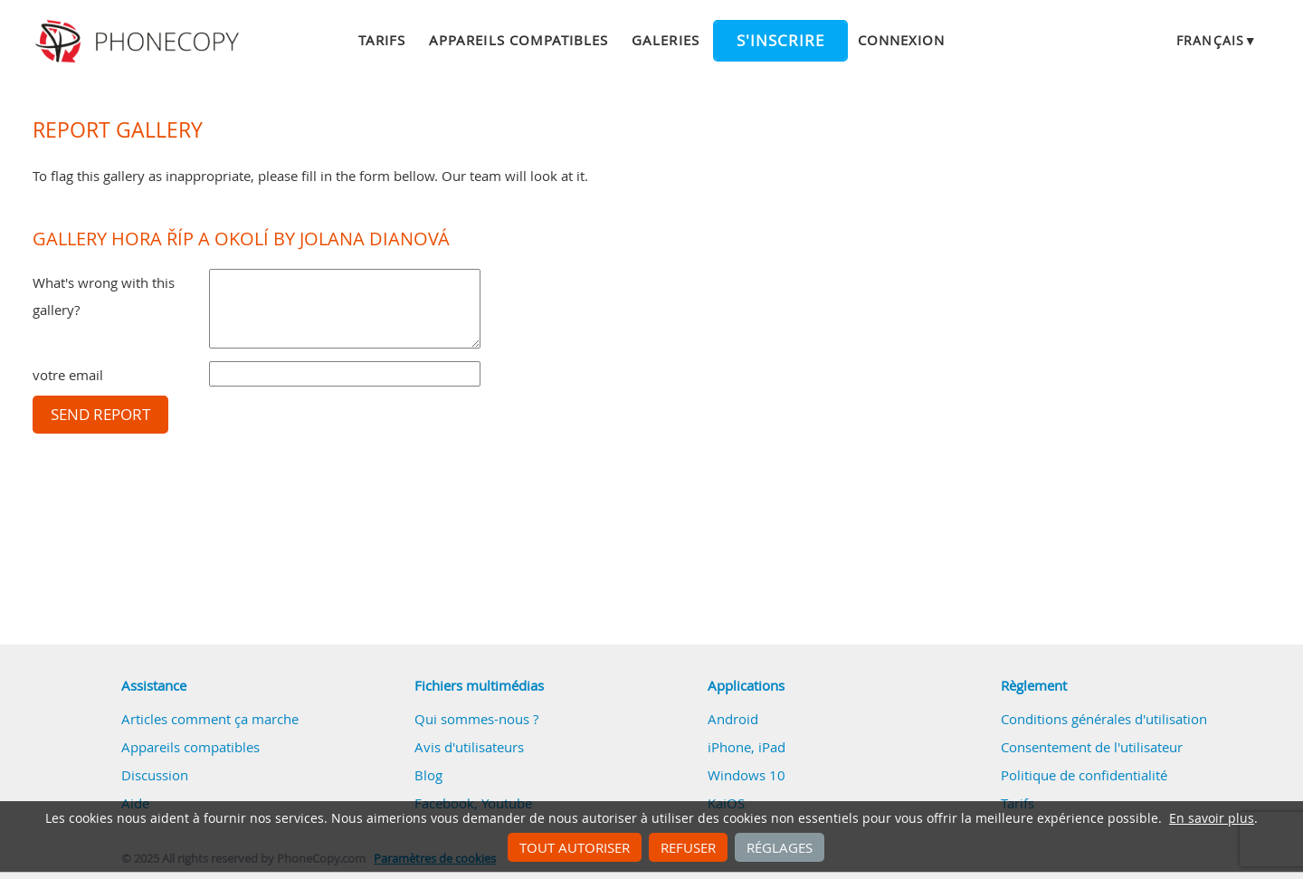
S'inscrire (780, 41)
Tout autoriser (574, 847)
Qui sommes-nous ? (476, 719)
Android (733, 719)
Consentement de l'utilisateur (1092, 747)
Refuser (688, 847)
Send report (100, 415)
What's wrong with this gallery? (104, 296)
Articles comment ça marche (210, 719)
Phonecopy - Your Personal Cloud (140, 41)
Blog (428, 775)
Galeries (665, 40)
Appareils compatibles (518, 40)
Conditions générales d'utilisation (1104, 719)
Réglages (780, 847)
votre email (68, 375)
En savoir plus (1211, 818)
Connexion (901, 40)
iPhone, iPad (746, 747)
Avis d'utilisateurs (469, 747)
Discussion (154, 775)
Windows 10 (746, 775)
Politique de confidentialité (1084, 775)
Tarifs (381, 40)
